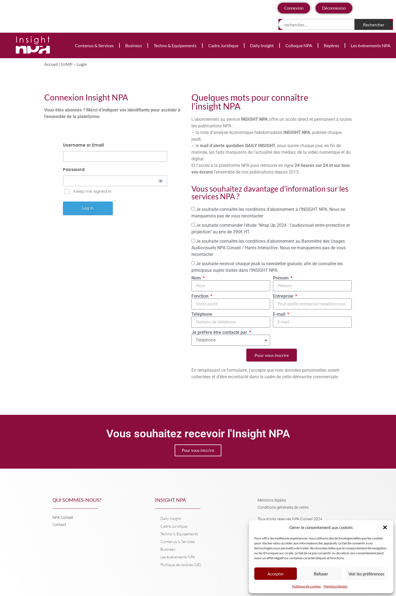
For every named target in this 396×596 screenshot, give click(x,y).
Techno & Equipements (175, 45)
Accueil (51, 64)
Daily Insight (262, 45)
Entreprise (283, 296)
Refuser (321, 573)
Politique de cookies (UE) (180, 564)
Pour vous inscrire (198, 450)
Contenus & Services (94, 45)
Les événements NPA (371, 45)
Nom (196, 278)
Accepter (275, 573)
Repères (331, 45)
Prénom (281, 278)
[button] (385, 527)
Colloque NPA (298, 45)
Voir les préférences (366, 573)
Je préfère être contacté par (219, 332)
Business (133, 45)
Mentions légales (335, 586)
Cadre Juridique (223, 45)
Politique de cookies (306, 586)
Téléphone (201, 314)
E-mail (279, 314)
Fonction (200, 296)
